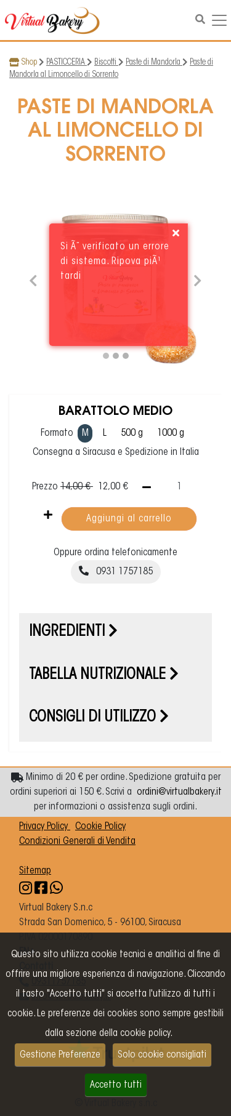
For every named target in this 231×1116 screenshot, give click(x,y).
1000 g (170, 433)
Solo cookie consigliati (162, 1055)
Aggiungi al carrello (129, 519)
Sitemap (35, 871)
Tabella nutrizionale (104, 675)
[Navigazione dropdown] (219, 20)
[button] (33, 278)
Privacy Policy (44, 827)
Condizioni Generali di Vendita (77, 841)
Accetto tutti (116, 1085)
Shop (29, 62)
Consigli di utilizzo (99, 717)
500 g (132, 433)
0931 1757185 (116, 571)
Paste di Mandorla (154, 62)
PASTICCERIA (66, 62)
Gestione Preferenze (60, 1055)
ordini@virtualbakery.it (179, 792)
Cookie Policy (100, 827)
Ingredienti (73, 632)
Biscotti (106, 62)
